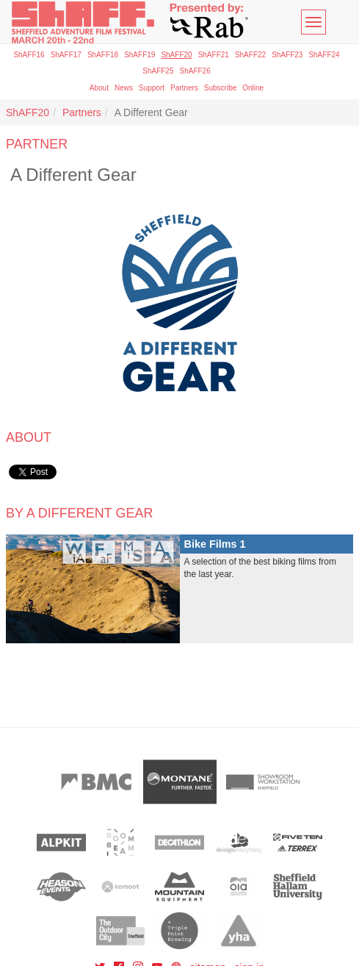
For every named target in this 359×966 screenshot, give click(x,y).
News (124, 88)
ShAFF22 (250, 55)
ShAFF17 (66, 55)
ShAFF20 (176, 55)
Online (253, 88)
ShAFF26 (195, 71)
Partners (184, 88)
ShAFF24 (323, 55)
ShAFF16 (28, 55)
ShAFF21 (213, 55)
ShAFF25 (157, 71)
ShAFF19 (139, 55)
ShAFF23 (287, 55)
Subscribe (220, 88)
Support (151, 88)
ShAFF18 (102, 55)
